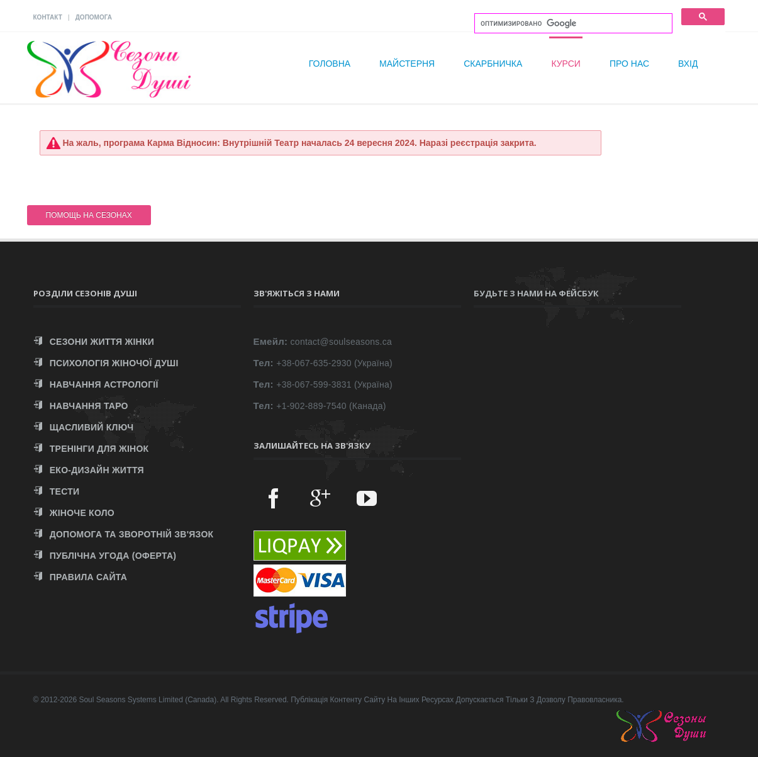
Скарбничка (493, 64)
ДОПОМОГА (93, 17)
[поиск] (572, 23)
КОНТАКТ (47, 17)
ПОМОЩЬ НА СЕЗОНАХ (89, 215)
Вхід (688, 64)
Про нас (629, 64)
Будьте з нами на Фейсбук (536, 293)
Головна (329, 64)
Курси (566, 64)
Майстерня (407, 64)
